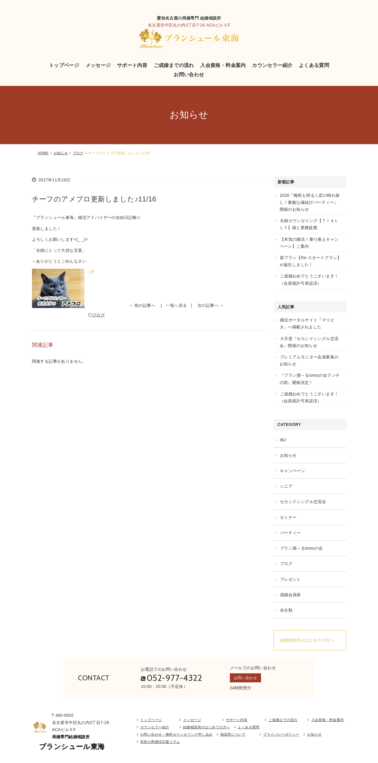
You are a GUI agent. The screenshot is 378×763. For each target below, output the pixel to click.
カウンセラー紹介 (272, 65)
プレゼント (290, 579)
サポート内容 (132, 65)
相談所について (233, 736)
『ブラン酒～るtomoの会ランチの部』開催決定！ (310, 378)
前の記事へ (144, 305)
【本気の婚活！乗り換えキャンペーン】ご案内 (309, 242)
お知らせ (61, 153)
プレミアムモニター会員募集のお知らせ (309, 360)
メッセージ (98, 65)
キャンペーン (292, 471)
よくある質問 (314, 65)
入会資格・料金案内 (223, 65)
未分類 (286, 610)
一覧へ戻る (176, 305)
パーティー (290, 533)
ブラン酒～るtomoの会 (301, 548)
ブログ (78, 153)
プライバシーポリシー (281, 736)
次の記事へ (208, 305)
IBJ (283, 440)
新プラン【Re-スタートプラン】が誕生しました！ (311, 261)
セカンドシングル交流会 (303, 502)
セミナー (288, 517)
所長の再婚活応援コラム (160, 743)
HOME (43, 153)
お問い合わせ (189, 74)
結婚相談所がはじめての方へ (307, 640)
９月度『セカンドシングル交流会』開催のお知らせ (309, 342)
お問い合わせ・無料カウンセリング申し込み (176, 736)
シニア (286, 486)
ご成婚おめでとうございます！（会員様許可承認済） (309, 279)
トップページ (64, 65)
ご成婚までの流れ (174, 65)
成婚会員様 (290, 595)
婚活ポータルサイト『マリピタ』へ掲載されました (307, 323)
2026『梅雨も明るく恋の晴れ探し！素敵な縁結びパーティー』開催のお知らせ (310, 202)
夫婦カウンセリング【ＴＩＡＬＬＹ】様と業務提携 (309, 224)
